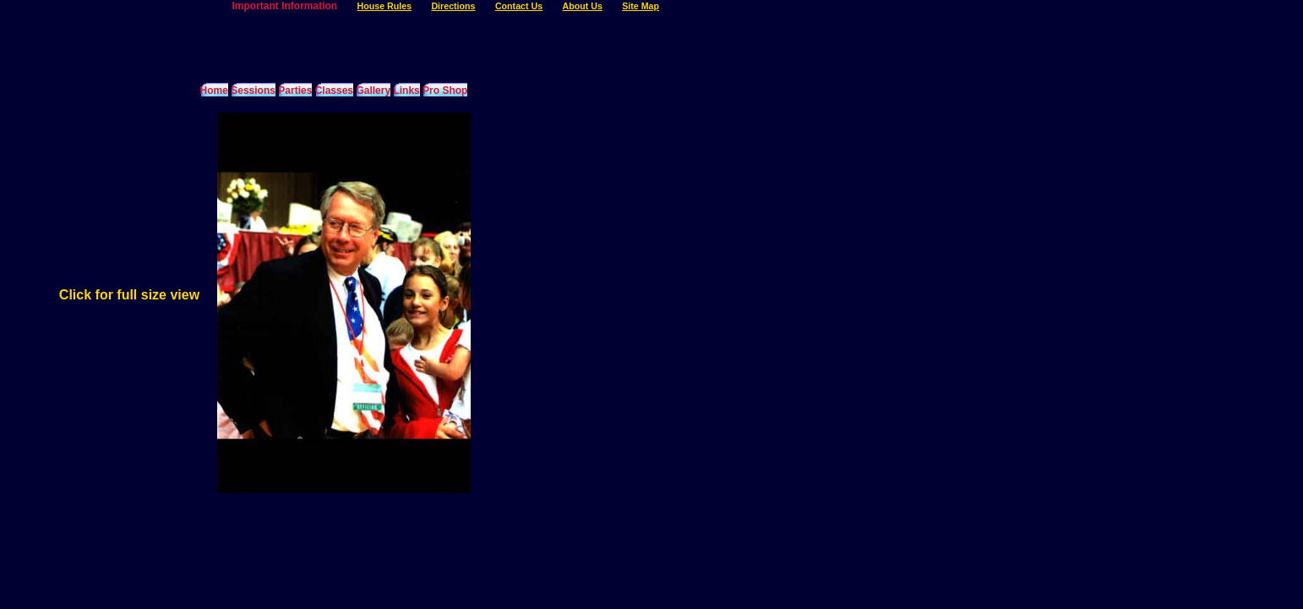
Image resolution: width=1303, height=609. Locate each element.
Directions (453, 6)
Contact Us (518, 6)
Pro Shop (445, 90)
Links (406, 90)
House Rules (384, 6)
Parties (295, 90)
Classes (334, 90)
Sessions (253, 90)
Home (214, 90)
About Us (582, 6)
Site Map (640, 6)
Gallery (373, 90)
